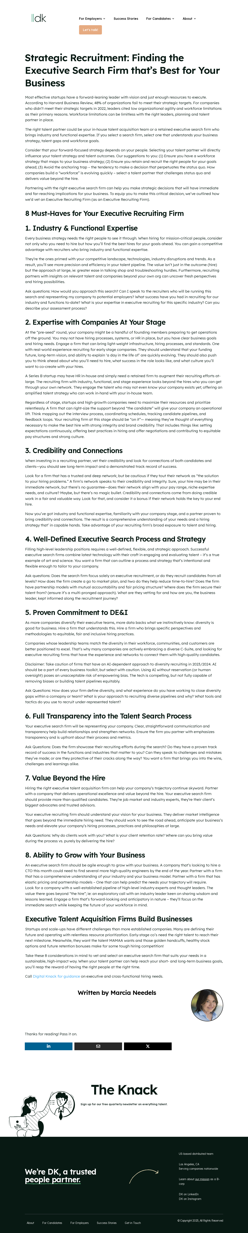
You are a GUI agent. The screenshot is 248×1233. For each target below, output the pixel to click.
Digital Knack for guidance (56, 976)
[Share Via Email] (98, 1046)
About (187, 19)
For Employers (90, 19)
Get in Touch (133, 1223)
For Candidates (158, 19)
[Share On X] (148, 1046)
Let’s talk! (90, 30)
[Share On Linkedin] (48, 1046)
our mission (202, 1179)
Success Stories (126, 19)
